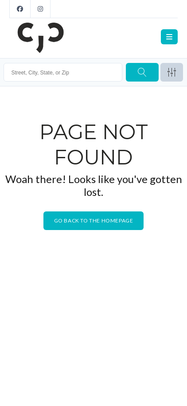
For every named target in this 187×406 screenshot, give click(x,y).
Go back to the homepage (93, 220)
